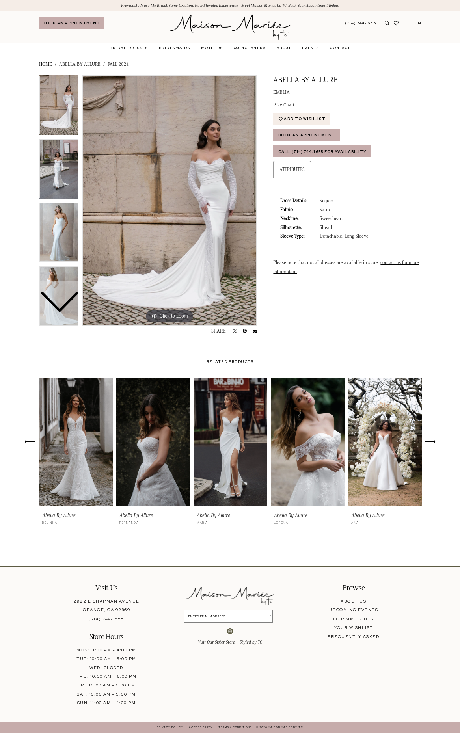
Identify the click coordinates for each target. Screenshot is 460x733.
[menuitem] (71, 23)
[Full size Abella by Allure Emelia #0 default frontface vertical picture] (169, 201)
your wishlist (353, 628)
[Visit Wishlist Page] (396, 23)
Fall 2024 (118, 64)
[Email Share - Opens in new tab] (255, 332)
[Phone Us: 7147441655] (360, 23)
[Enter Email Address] (230, 616)
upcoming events (353, 610)
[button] (414, 23)
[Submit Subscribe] (269, 616)
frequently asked (353, 636)
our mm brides (353, 618)
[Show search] (387, 23)
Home (45, 64)
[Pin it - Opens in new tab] (245, 331)
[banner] (230, 27)
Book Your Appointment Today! (319, 5)
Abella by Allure (80, 64)
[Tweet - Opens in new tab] (235, 331)
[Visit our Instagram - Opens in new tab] (230, 632)
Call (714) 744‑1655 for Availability (324, 153)
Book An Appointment (307, 136)
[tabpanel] (169, 201)
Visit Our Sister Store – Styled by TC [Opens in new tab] (230, 643)
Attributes (292, 172)
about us (353, 601)
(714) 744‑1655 (106, 618)
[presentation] (76, 442)
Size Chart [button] (284, 105)
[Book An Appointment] (71, 23)
